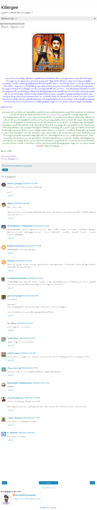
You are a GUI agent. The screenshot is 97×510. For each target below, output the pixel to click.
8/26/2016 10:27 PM (31, 418)
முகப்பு (48, 483)
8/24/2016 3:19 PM (24, 261)
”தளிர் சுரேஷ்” (13, 338)
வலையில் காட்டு (48, 488)
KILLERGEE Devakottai (25, 495)
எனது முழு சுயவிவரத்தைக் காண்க (27, 499)
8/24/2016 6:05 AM (21, 203)
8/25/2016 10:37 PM (41, 383)
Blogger (43, 507)
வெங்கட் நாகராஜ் (14, 183)
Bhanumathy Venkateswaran (19, 383)
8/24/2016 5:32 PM (25, 323)
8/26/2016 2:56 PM (32, 398)
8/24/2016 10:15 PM (30, 368)
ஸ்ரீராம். (10, 203)
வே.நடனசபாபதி (14, 368)
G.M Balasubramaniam (17, 278)
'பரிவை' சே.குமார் (14, 418)
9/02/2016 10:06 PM (26, 433)
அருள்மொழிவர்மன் (15, 398)
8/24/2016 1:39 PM (33, 246)
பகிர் (5, 170)
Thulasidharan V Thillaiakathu (20, 226)
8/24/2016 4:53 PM (30, 296)
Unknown (11, 261)
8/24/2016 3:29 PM (35, 278)
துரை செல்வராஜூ (14, 296)
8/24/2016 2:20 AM (30, 183)
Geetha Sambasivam (16, 246)
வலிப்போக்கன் (13, 353)
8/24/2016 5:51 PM (27, 338)
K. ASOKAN (12, 433)
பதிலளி (10, 196)
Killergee (9, 7)
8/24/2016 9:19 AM (41, 226)
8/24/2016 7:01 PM (28, 353)
